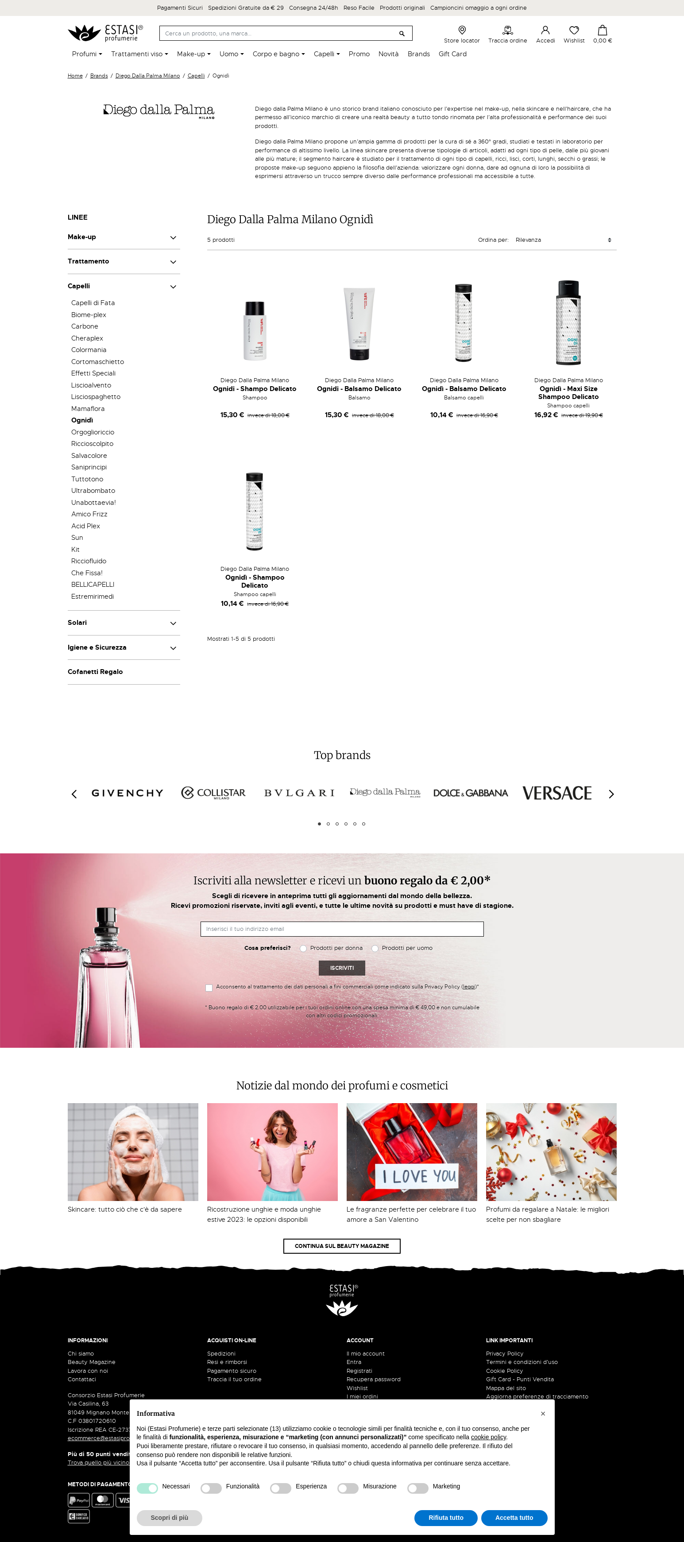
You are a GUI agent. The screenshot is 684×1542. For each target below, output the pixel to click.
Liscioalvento (91, 385)
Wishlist (574, 34)
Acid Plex (85, 526)
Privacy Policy (505, 1353)
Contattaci (82, 1379)
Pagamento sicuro (231, 1371)
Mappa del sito (506, 1388)
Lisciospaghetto (95, 397)
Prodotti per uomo (407, 948)
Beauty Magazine (92, 1362)
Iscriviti (342, 968)
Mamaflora (88, 409)
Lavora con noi (88, 1371)
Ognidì (82, 420)
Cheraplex (87, 338)
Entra (354, 1362)
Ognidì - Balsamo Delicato (464, 388)
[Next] (611, 794)
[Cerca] (286, 33)
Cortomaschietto (97, 362)
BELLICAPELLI (92, 585)
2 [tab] (328, 824)
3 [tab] (337, 824)
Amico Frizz (89, 514)
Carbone (84, 326)
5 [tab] (355, 824)
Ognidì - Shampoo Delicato (255, 581)
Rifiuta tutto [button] (446, 1517)
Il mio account (366, 1353)
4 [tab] (346, 824)
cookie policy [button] (488, 1437)
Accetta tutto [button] (514, 1517)
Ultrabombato (93, 491)
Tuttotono (87, 479)
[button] (543, 1413)
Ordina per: (493, 240)
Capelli (79, 286)
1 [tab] (319, 824)
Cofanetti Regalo (95, 671)
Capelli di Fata (93, 303)
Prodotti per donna (336, 948)
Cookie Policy (504, 1371)
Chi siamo (81, 1353)
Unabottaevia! (93, 503)
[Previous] (73, 794)
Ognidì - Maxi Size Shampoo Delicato (568, 392)
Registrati (359, 1371)
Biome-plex (88, 315)
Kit (75, 550)
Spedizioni (221, 1353)
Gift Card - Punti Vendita (520, 1379)
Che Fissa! (87, 573)
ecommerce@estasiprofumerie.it (112, 1438)
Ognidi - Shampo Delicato (255, 388)
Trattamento (88, 261)
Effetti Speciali (93, 373)
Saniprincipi (89, 467)
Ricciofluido (88, 561)
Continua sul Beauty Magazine (342, 1246)
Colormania (89, 350)
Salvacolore (89, 456)
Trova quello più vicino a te (107, 1462)
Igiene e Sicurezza (97, 647)
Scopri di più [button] (170, 1517)
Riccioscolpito (92, 444)
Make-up (82, 236)
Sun (77, 538)
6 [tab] (363, 824)
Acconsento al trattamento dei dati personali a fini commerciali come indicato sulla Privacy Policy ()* (347, 986)
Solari (77, 622)
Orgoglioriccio (92, 432)
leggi (469, 986)
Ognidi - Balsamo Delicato (359, 388)
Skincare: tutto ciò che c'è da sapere (125, 1209)
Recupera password (374, 1379)
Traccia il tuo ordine (234, 1379)
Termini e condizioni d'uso (522, 1362)
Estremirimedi (92, 597)
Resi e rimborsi (227, 1362)
